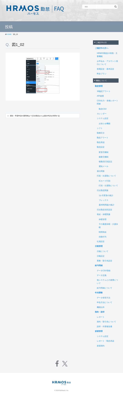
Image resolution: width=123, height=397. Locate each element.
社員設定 (101, 241)
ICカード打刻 (104, 181)
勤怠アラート (102, 138)
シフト (100, 128)
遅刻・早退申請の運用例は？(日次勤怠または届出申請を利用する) (35, 116)
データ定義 (101, 275)
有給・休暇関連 (103, 214)
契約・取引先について (106, 322)
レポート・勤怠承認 (105, 341)
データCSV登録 (103, 271)
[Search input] (99, 6)
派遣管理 (99, 331)
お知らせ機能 (104, 123)
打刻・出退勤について (106, 176)
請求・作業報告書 (104, 326)
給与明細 (99, 265)
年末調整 (99, 293)
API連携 (100, 96)
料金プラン (101, 74)
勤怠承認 (101, 142)
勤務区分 (101, 133)
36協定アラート (104, 91)
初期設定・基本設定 (105, 69)
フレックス (103, 200)
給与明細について (104, 288)
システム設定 (102, 118)
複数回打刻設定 (105, 162)
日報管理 (99, 246)
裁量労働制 (103, 157)
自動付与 (102, 237)
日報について (102, 251)
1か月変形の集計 (106, 195)
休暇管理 (102, 219)
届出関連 (101, 171)
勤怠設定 (101, 147)
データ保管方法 (103, 298)
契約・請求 (100, 312)
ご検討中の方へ (101, 48)
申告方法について (104, 302)
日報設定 (101, 256)
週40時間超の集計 (106, 205)
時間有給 (102, 232)
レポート (101, 317)
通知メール (103, 166)
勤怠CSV (103, 109)
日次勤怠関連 (102, 190)
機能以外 (101, 307)
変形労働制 (103, 152)
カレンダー (101, 114)
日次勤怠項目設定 (104, 210)
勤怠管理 (99, 86)
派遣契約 (101, 346)
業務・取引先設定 (104, 261)
